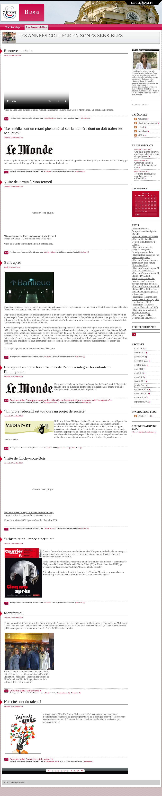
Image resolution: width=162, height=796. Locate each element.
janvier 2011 (140, 385)
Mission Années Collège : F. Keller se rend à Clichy (29, 512)
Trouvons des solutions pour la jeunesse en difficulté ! (144, 176)
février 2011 (139, 381)
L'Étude (46, 252)
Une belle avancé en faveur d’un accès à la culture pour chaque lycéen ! (147, 154)
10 (78, 771)
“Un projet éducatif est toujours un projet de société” (45, 411)
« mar (137, 214)
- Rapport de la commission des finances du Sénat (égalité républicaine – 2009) (145, 299)
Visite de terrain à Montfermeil (28, 182)
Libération (58, 333)
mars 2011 (139, 377)
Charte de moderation (147, 123)
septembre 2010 (141, 402)
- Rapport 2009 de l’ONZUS (145, 236)
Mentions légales (18, 782)
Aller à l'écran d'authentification (143, 432)
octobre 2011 (140, 365)
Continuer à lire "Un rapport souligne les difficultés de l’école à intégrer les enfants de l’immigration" (60, 400)
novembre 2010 (141, 393)
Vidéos (53, 118)
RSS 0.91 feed (144, 416)
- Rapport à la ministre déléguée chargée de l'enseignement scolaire (142, 250)
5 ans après (12, 262)
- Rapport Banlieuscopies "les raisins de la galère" (145, 256)
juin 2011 (138, 369)
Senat (17, 238)
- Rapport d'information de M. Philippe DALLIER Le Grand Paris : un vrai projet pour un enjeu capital (146, 290)
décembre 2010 (141, 389)
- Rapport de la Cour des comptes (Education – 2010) (145, 306)
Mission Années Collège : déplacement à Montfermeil (30, 236)
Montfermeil (14, 613)
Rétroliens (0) (85, 118)
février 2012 (140, 352)
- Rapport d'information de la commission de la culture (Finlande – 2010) (145, 263)
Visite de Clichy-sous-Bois (25, 458)
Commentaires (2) (63, 693)
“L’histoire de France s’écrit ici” (29, 539)
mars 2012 (139, 348)
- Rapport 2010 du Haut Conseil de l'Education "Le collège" (144, 242)
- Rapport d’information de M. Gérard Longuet (144, 311)
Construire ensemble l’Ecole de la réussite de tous (145, 165)
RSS (6, 782)
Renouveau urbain (18, 51)
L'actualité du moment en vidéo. (37, 515)
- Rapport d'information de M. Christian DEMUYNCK (146, 269)
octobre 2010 (140, 397)
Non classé (55, 761)
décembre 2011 (141, 361)
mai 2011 (138, 373)
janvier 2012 (140, 356)
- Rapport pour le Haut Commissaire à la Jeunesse (144, 316)
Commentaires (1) (64, 448)
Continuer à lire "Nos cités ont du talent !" (30, 759)
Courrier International (52, 327)
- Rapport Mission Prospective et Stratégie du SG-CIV (144, 231)
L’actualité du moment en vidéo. (37, 238)
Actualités (47, 118)
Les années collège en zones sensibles (70, 35)
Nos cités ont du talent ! (22, 701)
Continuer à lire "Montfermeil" (24, 690)
